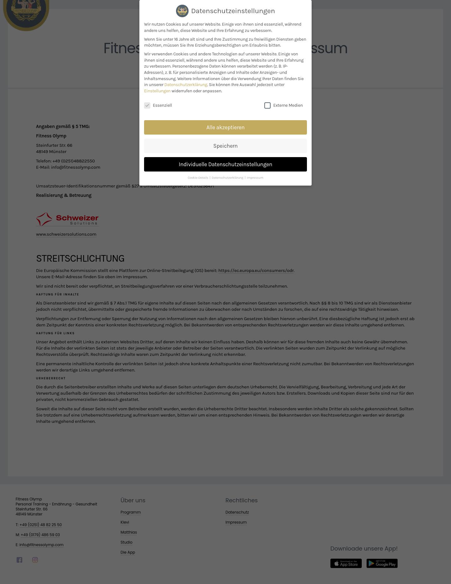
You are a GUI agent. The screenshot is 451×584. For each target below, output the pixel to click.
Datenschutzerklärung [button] (228, 174)
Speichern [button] (225, 142)
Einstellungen (157, 87)
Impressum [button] (255, 174)
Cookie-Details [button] (198, 174)
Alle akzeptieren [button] (225, 123)
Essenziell (158, 102)
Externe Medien (283, 102)
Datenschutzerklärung (185, 81)
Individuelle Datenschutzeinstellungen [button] (225, 160)
